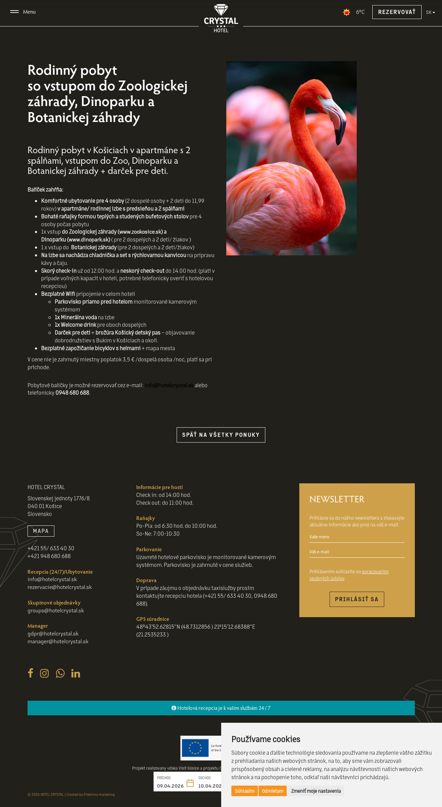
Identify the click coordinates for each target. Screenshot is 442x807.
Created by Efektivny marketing (91, 794)
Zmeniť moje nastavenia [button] (316, 791)
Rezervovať (397, 11)
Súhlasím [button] (244, 791)
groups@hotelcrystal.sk (56, 610)
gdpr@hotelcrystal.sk (53, 633)
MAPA (41, 530)
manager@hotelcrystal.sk (58, 641)
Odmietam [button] (272, 791)
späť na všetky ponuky (221, 434)
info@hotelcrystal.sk (169, 385)
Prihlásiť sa (357, 599)
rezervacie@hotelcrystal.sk (60, 586)
